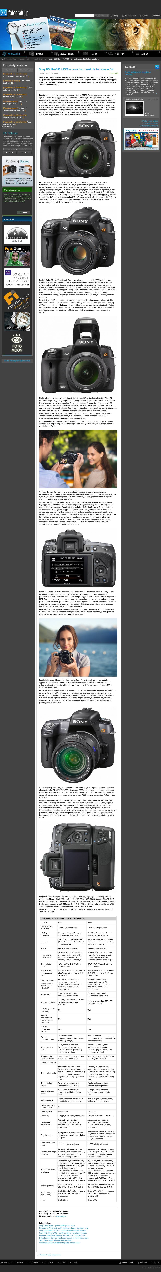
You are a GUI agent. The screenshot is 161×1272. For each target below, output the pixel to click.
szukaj (115, 16)
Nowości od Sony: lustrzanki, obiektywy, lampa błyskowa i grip (63, 1228)
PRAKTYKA (62, 1263)
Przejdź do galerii (150, 123)
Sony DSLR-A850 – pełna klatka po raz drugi (57, 1226)
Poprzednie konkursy (149, 126)
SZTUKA (73, 1263)
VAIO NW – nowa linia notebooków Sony (55, 1240)
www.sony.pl (61, 1216)
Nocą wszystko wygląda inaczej (138, 73)
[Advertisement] (141, 205)
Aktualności (24, 59)
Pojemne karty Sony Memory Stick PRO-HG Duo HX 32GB (62, 1235)
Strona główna (9, 59)
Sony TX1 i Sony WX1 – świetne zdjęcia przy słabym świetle (63, 1233)
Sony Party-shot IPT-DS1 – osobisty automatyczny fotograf (62, 1230)
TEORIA (50, 1263)
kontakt (157, 16)
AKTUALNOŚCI (7, 1263)
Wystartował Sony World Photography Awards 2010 (59, 1243)
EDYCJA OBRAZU (35, 1263)
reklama (145, 16)
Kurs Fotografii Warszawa (17, 360)
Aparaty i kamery (39, 59)
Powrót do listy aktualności (49, 1255)
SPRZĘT (20, 1263)
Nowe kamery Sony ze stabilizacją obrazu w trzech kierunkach (64, 1238)
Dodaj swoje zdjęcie (149, 121)
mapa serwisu (130, 16)
